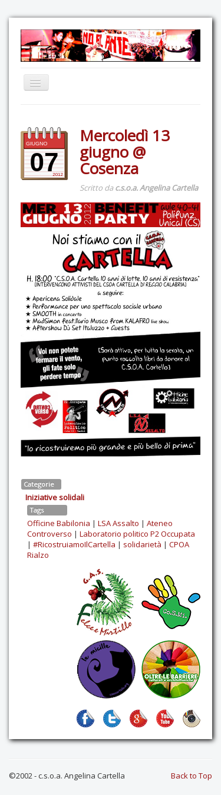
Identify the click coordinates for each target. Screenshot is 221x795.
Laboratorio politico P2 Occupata (137, 533)
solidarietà (142, 544)
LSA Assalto (118, 523)
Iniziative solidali (54, 497)
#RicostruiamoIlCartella (74, 544)
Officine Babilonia (58, 523)
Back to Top (191, 775)
